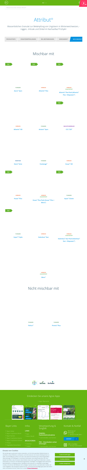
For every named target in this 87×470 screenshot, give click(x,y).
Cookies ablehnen (64, 459)
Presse (9, 443)
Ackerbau (29, 444)
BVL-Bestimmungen (47, 39)
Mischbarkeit (77, 39)
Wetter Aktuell (30, 436)
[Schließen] (84, 459)
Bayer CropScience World (14, 433)
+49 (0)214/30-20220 (75, 446)
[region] (43, 459)
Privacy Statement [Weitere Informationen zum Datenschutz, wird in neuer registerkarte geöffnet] (32, 468)
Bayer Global (10, 431)
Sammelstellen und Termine (48, 438)
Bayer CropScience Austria (14, 438)
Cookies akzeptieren (64, 463)
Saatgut (28, 446)
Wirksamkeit (63, 39)
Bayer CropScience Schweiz (14, 440)
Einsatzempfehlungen (28, 39)
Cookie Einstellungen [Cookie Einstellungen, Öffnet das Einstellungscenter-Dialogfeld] (64, 454)
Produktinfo (11, 39)
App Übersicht (44, 401)
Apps (27, 434)
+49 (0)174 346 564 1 (75, 434)
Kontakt (68, 439)
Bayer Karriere (11, 436)
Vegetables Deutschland (13, 445)
